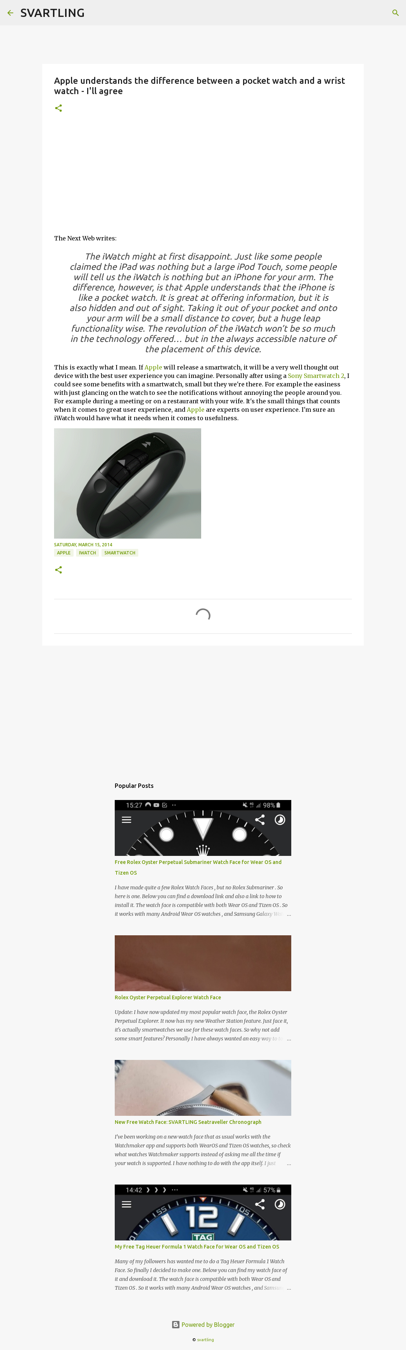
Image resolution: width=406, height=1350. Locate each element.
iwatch (87, 552)
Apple (153, 367)
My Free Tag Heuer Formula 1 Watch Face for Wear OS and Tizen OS (197, 1247)
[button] (58, 109)
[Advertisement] (203, 176)
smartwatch (119, 552)
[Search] (395, 13)
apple (64, 552)
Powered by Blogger (203, 1324)
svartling (205, 1340)
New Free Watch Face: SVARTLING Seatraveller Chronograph (188, 1122)
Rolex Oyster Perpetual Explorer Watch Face (168, 997)
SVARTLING (53, 12)
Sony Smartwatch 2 (316, 375)
